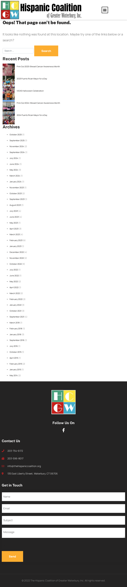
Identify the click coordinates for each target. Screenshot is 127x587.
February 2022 (16, 299)
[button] (105, 10)
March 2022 (15, 293)
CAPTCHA (8, 546)
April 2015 (14, 358)
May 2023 (14, 222)
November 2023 (17, 187)
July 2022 (14, 269)
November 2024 (17, 146)
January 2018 (15, 334)
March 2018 (15, 322)
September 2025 (17, 140)
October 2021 (15, 310)
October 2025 (16, 134)
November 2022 (17, 258)
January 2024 (16, 181)
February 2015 (16, 363)
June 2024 (14, 164)
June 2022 (14, 275)
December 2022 (17, 252)
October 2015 (15, 352)
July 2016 (14, 346)
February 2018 (16, 328)
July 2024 (14, 158)
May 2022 (14, 281)
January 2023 (15, 246)
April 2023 (14, 228)
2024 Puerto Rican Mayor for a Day (32, 115)
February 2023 (16, 240)
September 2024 (17, 152)
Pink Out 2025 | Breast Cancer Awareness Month (38, 66)
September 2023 (17, 199)
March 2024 (15, 175)
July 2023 (14, 211)
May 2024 (14, 169)
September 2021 (17, 316)
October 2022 (16, 264)
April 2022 (14, 287)
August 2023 (15, 205)
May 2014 (14, 375)
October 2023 (16, 193)
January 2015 (15, 369)
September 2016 (17, 340)
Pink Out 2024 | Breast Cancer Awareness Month (38, 103)
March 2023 (15, 234)
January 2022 (15, 305)
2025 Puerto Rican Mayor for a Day (32, 78)
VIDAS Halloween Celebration (30, 90)
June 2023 (14, 217)
